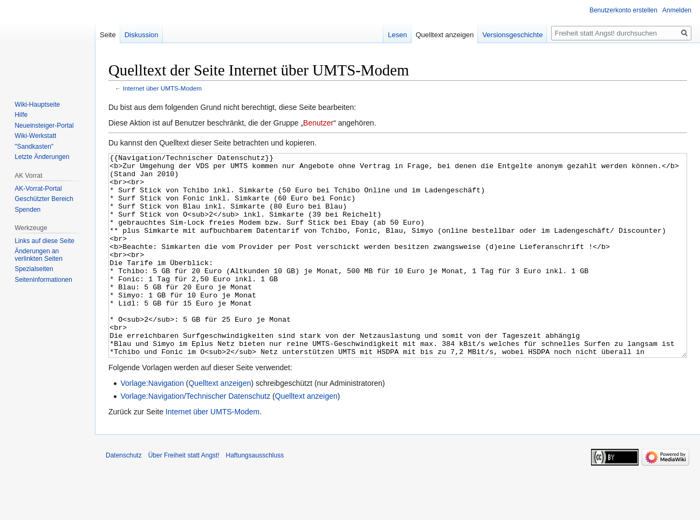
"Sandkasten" (34, 146)
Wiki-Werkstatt (35, 136)
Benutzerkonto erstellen (623, 10)
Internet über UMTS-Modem (162, 88)
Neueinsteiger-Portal (44, 125)
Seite (108, 35)
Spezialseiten (34, 269)
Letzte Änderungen (42, 157)
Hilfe (21, 115)
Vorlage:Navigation (152, 423)
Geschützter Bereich (44, 199)
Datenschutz (124, 496)
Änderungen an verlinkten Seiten (39, 254)
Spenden (27, 209)
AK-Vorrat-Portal (38, 188)
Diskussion (142, 35)
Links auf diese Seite (44, 241)
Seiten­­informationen (43, 279)
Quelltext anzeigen (219, 423)
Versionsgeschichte (512, 35)
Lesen (397, 35)
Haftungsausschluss (255, 496)
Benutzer (318, 123)
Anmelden (676, 10)
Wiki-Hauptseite (37, 104)
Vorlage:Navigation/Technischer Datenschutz (195, 436)
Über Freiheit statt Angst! (183, 496)
